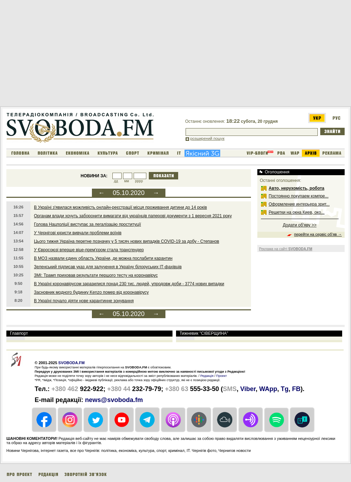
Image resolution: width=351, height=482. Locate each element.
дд (116, 181)
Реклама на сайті (285, 249)
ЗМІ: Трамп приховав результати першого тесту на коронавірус (96, 275)
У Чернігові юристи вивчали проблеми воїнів (78, 232)
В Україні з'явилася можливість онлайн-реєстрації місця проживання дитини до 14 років (120, 207)
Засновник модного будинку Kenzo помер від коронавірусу (91, 292)
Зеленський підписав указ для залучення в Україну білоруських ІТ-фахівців (108, 266)
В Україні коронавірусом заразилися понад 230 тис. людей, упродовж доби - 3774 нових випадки (129, 283)
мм (126, 181)
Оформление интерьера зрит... (299, 204)
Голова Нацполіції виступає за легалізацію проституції (87, 224)
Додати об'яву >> (299, 225)
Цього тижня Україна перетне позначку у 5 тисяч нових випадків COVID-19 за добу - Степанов (126, 241)
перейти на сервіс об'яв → (318, 234)
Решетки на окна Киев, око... (296, 212)
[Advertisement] (117, 54)
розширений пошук (207, 138)
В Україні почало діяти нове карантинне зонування (84, 300)
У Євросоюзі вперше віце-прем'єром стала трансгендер (89, 249)
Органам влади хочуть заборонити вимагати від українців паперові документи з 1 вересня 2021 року (133, 215)
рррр (139, 181)
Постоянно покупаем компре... (298, 196)
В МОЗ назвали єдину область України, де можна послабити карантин (103, 258)
